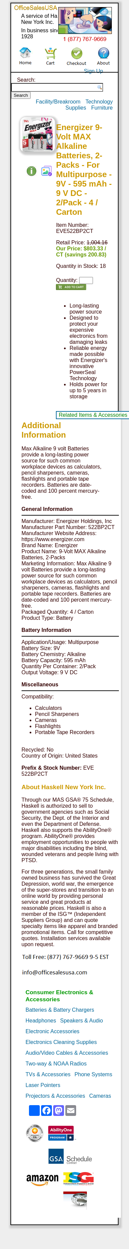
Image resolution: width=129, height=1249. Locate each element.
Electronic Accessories (52, 1031)
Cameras (100, 1096)
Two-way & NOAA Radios (56, 1063)
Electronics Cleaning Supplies (61, 1042)
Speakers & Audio (81, 1020)
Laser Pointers (43, 1085)
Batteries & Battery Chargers (60, 1010)
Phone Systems (93, 1074)
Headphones (41, 1020)
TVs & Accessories (48, 1074)
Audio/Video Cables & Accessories (67, 1053)
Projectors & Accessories (55, 1096)
